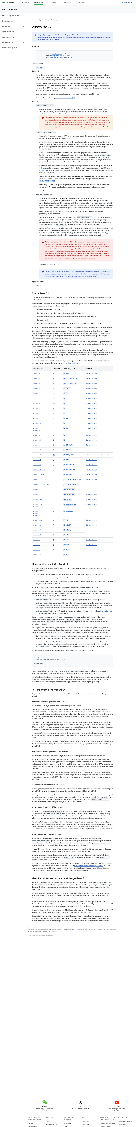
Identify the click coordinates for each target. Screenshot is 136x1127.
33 (53, 388)
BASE (65, 555)
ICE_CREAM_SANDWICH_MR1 (72, 480)
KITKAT (66, 460)
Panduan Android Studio (107, 1123)
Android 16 (36, 374)
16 (53, 475)
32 (53, 393)
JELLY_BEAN (68, 475)
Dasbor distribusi (74, 363)
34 (53, 384)
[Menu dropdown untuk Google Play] (74, 2)
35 (53, 379)
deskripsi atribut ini (46, 646)
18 (53, 465)
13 (53, 489)
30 (54, 403)
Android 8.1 (36, 418)
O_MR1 (66, 418)
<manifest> (40, 67)
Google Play (68, 2)
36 (53, 374)
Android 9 (36, 413)
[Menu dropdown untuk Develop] (58, 2)
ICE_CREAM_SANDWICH (71, 485)
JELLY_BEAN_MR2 (69, 465)
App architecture (9, 9)
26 (53, 423)
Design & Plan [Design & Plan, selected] (38, 2)
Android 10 (36, 408)
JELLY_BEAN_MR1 (69, 470)
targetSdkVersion (58, 56)
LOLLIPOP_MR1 (68, 445)
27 (53, 418)
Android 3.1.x (37, 494)
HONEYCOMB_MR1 (69, 494)
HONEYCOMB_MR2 (69, 489)
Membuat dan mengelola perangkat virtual (88, 866)
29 (53, 408)
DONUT (66, 540)
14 (53, 485)
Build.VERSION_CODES (48, 181)
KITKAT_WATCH (69, 455)
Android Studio (127, 2)
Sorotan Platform (91, 374)
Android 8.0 (37, 423)
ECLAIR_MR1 (68, 525)
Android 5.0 (37, 450)
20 (54, 455)
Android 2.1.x (37, 525)
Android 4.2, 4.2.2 (39, 470)
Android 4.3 (37, 465)
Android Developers (37, 20)
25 (53, 428)
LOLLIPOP (67, 450)
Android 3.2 (36, 489)
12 (53, 494)
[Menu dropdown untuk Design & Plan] (45, 2)
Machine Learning (51, 1124)
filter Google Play (53, 39)
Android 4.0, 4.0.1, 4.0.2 (41, 485)
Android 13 (36, 388)
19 (53, 460)
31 (53, 398)
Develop (53, 2)
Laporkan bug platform (125, 1121)
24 (54, 435)
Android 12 (36, 393)
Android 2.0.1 (37, 530)
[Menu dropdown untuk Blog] (86, 2)
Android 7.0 (37, 435)
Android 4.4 (37, 460)
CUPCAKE (67, 545)
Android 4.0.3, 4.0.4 (39, 480)
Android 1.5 (36, 545)
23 (53, 440)
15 (53, 480)
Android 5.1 (36, 445)
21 (53, 450)
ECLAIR (66, 535)
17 (53, 470)
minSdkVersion (57, 54)
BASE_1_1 (67, 550)
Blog (82, 2)
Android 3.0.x (37, 499)
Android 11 (36, 403)
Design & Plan (49, 20)
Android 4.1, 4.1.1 (38, 475)
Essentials (23, 2)
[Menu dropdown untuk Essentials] (29, 2)
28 (53, 413)
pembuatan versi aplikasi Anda (65, 98)
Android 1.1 (36, 550)
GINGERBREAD (68, 511)
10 (53, 504)
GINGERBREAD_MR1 (70, 504)
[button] (11, 15)
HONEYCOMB (67, 499)
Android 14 (36, 384)
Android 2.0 (37, 535)
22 (53, 445)
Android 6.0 (37, 440)
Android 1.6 (36, 540)
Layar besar (67, 1123)
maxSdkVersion (57, 57)
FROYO (66, 520)
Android (30, 1123)
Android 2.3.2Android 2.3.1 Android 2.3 (37, 513)
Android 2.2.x (37, 520)
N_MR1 (66, 428)
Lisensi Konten (80, 930)
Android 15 (36, 379)
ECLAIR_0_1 (68, 530)
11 (53, 499)
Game (48, 1121)
